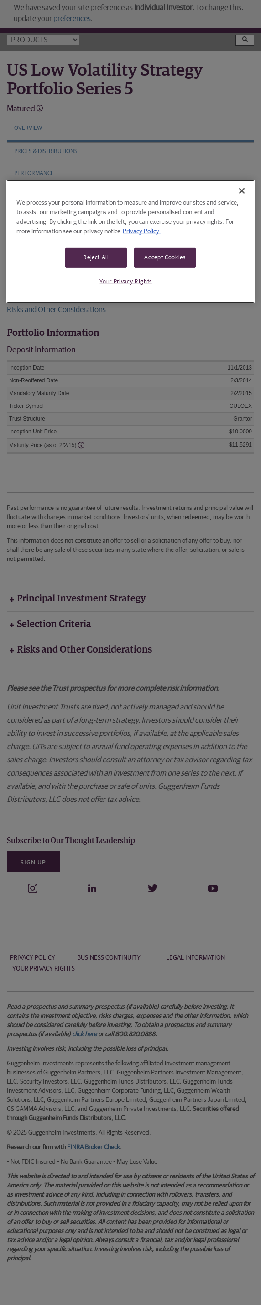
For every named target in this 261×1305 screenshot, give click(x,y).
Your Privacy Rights (125, 282)
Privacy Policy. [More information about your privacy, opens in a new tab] (142, 231)
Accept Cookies (164, 257)
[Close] (242, 190)
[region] (130, 241)
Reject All (96, 257)
